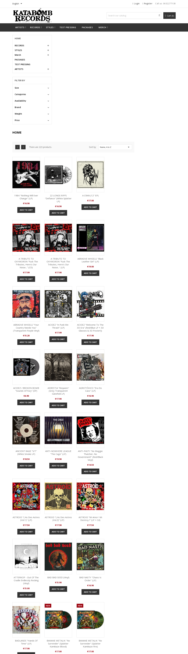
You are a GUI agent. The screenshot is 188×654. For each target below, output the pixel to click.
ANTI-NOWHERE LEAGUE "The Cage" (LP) (99, 296)
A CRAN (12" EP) (130, 101)
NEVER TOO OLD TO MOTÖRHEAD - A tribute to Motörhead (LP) (157, 521)
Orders (101, 606)
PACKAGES (20, 59)
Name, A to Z (156, 54)
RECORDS (19, 45)
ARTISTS (19, 69)
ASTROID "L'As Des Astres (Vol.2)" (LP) (68, 361)
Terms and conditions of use (69, 610)
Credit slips (103, 610)
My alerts (102, 624)
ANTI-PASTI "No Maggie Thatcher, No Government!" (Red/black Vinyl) (130, 298)
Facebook (89, 574)
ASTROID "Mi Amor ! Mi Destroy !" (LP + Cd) (99, 361)
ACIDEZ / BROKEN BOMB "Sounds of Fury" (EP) (99, 233)
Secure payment (63, 615)
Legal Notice (61, 606)
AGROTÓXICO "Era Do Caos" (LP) (162, 233)
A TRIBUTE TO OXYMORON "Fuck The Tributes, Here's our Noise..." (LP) (67, 171)
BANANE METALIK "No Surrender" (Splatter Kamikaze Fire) (162, 424)
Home (18, 38)
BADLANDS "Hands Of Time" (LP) (99, 423)
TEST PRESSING (22, 64)
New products (20, 601)
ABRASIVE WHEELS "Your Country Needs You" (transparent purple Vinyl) (130, 169)
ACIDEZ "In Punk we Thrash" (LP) (162, 168)
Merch (18, 55)
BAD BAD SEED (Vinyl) (162, 359)
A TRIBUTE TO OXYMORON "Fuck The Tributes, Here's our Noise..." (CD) (162, 106)
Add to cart (67, 116)
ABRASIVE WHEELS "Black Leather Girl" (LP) (99, 168)
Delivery (60, 601)
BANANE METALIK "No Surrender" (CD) (115, 521)
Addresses (103, 615)
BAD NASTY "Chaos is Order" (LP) (68, 423)
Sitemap (60, 619)
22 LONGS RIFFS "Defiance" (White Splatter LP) (99, 104)
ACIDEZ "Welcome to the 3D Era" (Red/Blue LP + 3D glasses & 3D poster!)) (67, 234)
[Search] (134, 15)
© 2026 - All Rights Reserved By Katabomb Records (34, 648)
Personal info (104, 601)
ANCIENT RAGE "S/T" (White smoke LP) (68, 296)
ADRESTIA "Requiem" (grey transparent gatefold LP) (130, 234)
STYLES (18, 50)
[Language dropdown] (17, 4)
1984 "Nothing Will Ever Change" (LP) (68, 103)
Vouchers (102, 619)
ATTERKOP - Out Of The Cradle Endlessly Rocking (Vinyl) (130, 362)
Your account (107, 592)
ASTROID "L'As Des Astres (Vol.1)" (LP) (162, 296)
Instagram (99, 574)
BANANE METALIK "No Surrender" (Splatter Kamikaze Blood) (130, 424)
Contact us (61, 624)
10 (165, 450)
